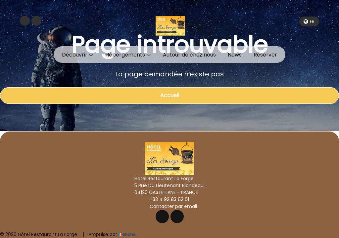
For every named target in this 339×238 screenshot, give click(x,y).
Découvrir (77, 55)
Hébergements (128, 55)
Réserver (265, 55)
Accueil (169, 95)
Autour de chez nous (189, 55)
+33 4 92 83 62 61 (165, 199)
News (235, 55)
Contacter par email (169, 206)
